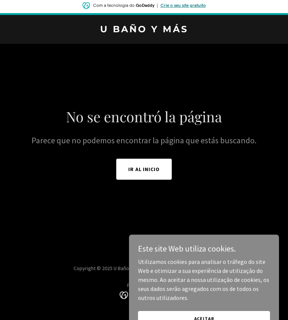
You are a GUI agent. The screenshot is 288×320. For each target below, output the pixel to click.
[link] (144, 30)
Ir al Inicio (144, 169)
